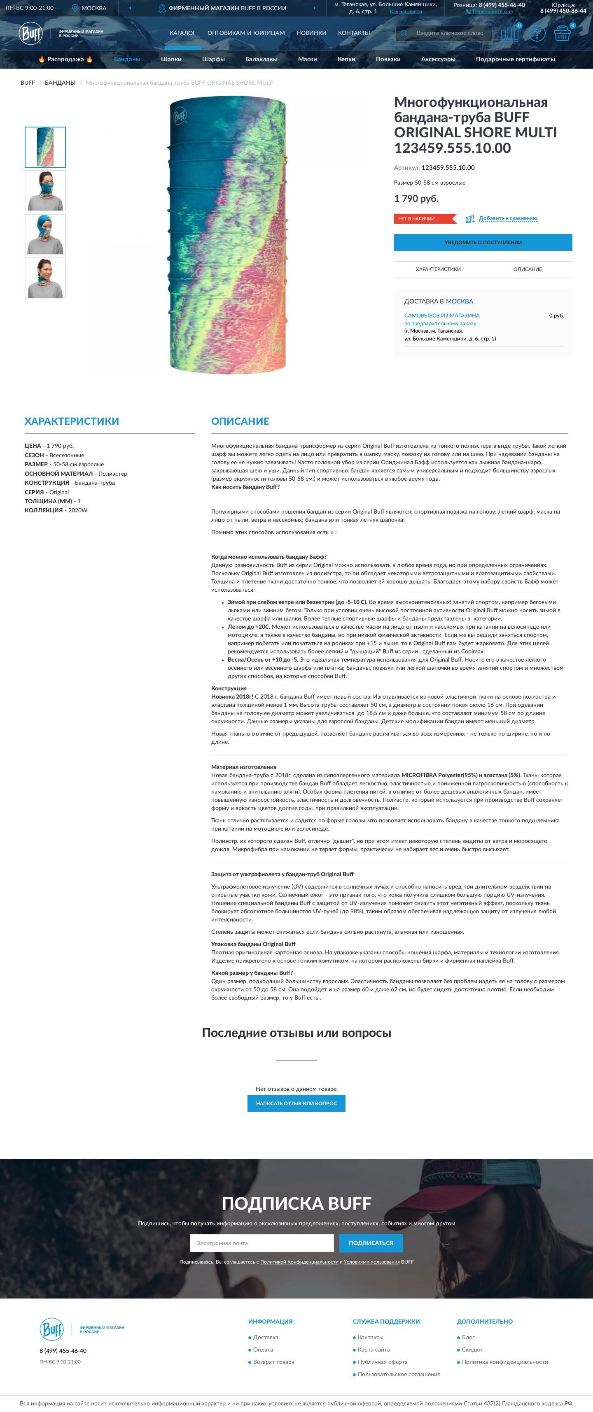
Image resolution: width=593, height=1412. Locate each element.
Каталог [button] (183, 33)
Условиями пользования (372, 1261)
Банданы (127, 59)
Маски (307, 59)
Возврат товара (273, 1363)
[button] (489, 11)
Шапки (171, 59)
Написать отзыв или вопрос (296, 1103)
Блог (468, 1338)
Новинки (311, 33)
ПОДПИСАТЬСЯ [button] (371, 1243)
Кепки (346, 59)
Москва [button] (459, 302)
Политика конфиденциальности (505, 1363)
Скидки (472, 1350)
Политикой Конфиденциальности (299, 1261)
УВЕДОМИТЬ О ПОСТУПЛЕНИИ (483, 242)
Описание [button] (528, 269)
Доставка (265, 1338)
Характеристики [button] (438, 269)
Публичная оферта (383, 1363)
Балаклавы (261, 59)
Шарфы (213, 59)
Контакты (354, 33)
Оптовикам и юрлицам (246, 33)
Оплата (263, 1350)
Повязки (388, 59)
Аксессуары (438, 59)
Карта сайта (374, 1350)
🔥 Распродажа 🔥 (65, 59)
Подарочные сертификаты (515, 59)
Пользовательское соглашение (399, 1375)
